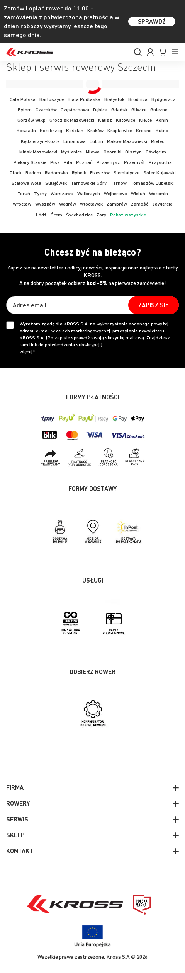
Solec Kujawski (159, 173)
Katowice (125, 120)
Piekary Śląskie (30, 162)
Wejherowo (115, 193)
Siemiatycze (126, 173)
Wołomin (158, 193)
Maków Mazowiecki (127, 141)
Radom (33, 173)
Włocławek (91, 204)
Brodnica (138, 99)
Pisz (55, 162)
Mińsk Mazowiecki (38, 152)
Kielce (145, 120)
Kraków (95, 130)
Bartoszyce (51, 99)
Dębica (100, 109)
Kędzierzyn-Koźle (40, 141)
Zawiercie (162, 204)
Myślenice (71, 152)
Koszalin (26, 130)
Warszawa (62, 193)
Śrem (56, 215)
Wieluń (138, 193)
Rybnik (79, 173)
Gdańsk (119, 109)
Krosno (144, 130)
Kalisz (105, 120)
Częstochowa (75, 109)
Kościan (74, 130)
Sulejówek (56, 183)
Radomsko (56, 173)
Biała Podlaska (84, 99)
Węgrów (67, 204)
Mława (93, 152)
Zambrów (117, 204)
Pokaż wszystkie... (129, 215)
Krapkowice (119, 130)
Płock (16, 173)
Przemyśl (134, 162)
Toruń (23, 193)
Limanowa (74, 141)
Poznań (84, 162)
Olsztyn (133, 152)
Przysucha (160, 162)
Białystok (114, 99)
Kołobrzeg (51, 130)
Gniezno (159, 109)
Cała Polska (23, 99)
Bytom (25, 109)
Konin (162, 120)
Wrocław (22, 204)
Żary (101, 215)
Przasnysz (108, 162)
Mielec (157, 141)
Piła (68, 162)
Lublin (96, 141)
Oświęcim (156, 152)
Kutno (162, 130)
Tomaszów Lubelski (152, 183)
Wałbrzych (88, 193)
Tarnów (118, 183)
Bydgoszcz (163, 99)
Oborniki (112, 152)
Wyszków (45, 204)
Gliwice (138, 109)
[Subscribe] (153, 305)
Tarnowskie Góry (89, 183)
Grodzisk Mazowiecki (71, 120)
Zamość (139, 204)
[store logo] (29, 52)
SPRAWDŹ (152, 21)
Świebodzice (79, 215)
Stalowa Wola (26, 183)
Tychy (40, 193)
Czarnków (46, 109)
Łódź (41, 215)
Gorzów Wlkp (31, 120)
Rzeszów (100, 173)
